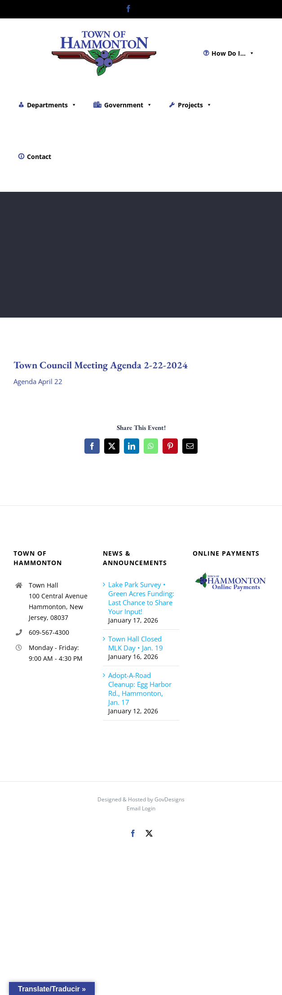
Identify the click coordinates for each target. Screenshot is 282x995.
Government (128, 105)
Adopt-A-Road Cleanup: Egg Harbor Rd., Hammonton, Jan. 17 (140, 689)
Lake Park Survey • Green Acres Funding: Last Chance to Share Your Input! (141, 598)
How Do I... (233, 53)
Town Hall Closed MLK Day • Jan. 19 (135, 643)
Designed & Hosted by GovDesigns (141, 799)
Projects (195, 105)
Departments (52, 105)
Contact (39, 156)
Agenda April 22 (37, 381)
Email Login (141, 808)
